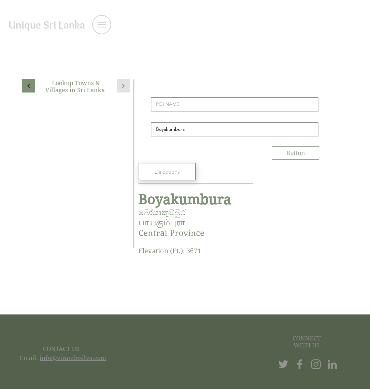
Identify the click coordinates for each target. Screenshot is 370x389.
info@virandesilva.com (73, 357)
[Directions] (167, 171)
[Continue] (28, 86)
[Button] (295, 153)
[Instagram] (315, 364)
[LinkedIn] (332, 364)
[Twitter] (283, 364)
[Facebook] (299, 364)
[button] (101, 24)
